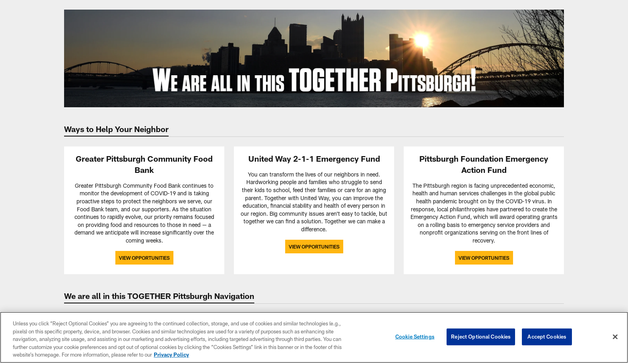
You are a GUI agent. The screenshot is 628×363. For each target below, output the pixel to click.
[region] (314, 337)
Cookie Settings (415, 336)
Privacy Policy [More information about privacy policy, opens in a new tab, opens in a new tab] (171, 354)
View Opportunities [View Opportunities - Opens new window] (144, 258)
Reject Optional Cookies (481, 336)
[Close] (615, 337)
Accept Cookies (546, 336)
